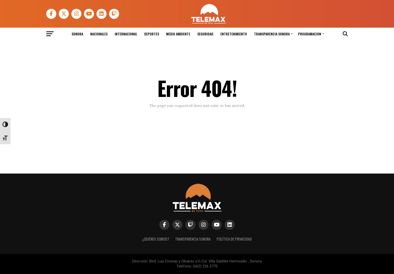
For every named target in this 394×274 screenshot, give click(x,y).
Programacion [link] (309, 33)
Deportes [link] (151, 33)
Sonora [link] (77, 33)
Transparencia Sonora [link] (272, 33)
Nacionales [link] (99, 33)
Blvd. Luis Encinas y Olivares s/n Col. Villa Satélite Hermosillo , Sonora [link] (205, 261)
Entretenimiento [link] (233, 33)
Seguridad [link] (205, 33)
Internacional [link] (126, 33)
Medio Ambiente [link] (178, 33)
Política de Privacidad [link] (234, 239)
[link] (208, 22)
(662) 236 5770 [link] (205, 266)
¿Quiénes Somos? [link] (155, 239)
